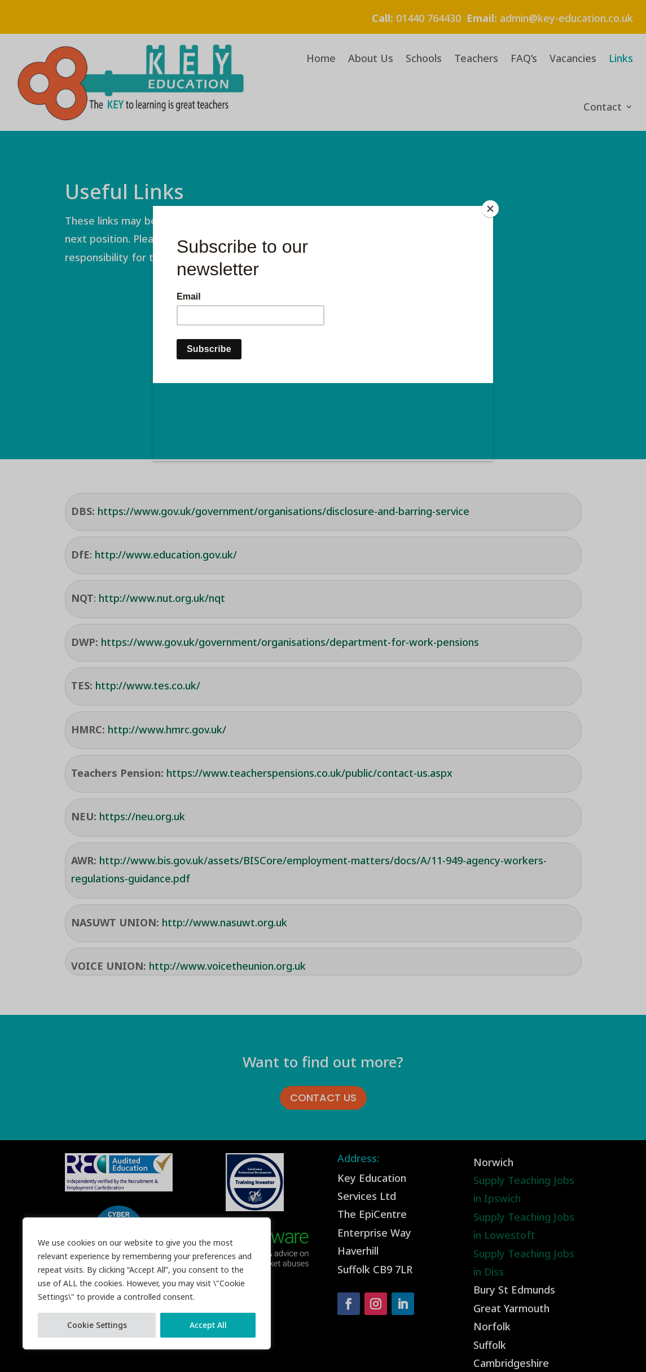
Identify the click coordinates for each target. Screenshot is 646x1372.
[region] (147, 1283)
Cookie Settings (97, 1325)
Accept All (208, 1325)
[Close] (490, 208)
